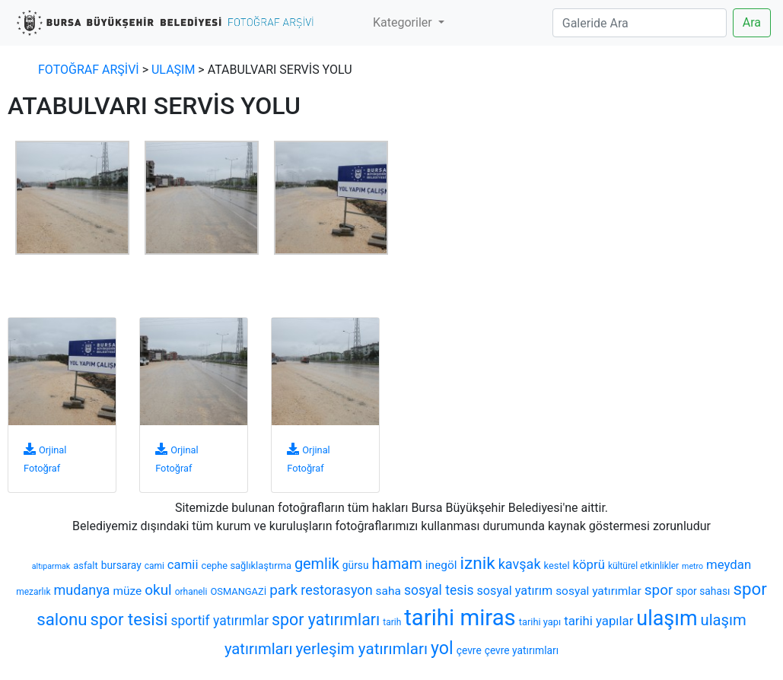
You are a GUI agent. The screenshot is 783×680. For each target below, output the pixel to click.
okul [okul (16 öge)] (158, 590)
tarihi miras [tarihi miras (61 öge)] (459, 618)
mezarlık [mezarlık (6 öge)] (33, 591)
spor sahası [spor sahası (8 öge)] (703, 591)
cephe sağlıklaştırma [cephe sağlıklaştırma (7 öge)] (246, 565)
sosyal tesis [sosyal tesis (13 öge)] (439, 590)
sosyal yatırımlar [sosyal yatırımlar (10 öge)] (598, 591)
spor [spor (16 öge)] (659, 590)
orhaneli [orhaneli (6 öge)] (191, 591)
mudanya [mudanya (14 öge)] (81, 590)
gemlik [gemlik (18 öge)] (316, 564)
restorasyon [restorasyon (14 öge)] (336, 590)
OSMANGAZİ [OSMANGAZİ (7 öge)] (238, 591)
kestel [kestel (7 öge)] (557, 565)
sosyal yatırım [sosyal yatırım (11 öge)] (515, 590)
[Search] (639, 22)
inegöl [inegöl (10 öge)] (441, 565)
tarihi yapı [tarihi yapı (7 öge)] (540, 622)
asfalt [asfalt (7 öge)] (85, 565)
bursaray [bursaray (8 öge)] (121, 565)
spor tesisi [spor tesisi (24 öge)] (129, 619)
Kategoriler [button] (404, 22)
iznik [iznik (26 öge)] (477, 563)
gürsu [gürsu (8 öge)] (355, 565)
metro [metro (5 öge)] (692, 566)
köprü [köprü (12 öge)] (589, 564)
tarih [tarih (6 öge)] (392, 622)
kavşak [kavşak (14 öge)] (519, 564)
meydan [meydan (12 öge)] (728, 564)
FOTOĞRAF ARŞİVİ (88, 69)
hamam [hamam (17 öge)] (397, 564)
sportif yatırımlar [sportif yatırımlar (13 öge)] (219, 620)
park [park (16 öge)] (283, 590)
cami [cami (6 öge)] (154, 566)
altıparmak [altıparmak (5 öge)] (51, 566)
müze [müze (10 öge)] (127, 591)
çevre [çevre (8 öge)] (469, 650)
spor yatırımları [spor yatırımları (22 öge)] (326, 619)
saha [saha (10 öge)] (388, 591)
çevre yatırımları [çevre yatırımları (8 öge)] (522, 650)
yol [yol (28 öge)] (442, 648)
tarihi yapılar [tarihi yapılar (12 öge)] (598, 620)
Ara (752, 22)
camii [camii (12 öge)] (183, 564)
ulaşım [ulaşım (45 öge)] (666, 618)
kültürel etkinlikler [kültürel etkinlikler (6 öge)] (643, 566)
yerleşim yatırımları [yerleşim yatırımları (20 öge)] (361, 649)
